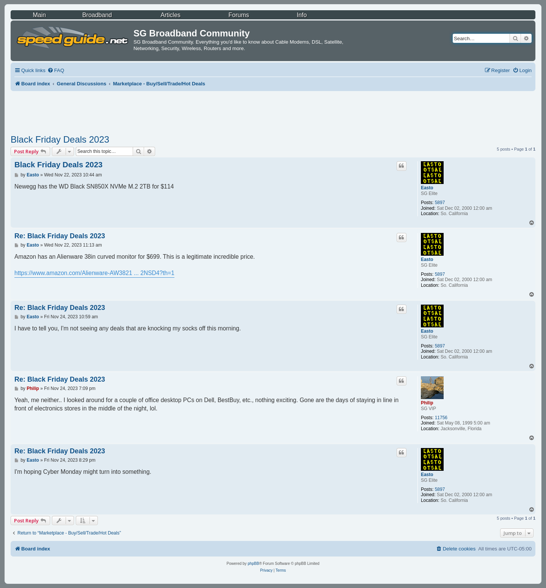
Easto (427, 187)
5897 (440, 202)
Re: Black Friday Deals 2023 (59, 236)
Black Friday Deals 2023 (60, 139)
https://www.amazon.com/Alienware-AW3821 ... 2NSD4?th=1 (94, 273)
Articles (170, 15)
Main (39, 15)
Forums (239, 15)
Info (302, 15)
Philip (427, 403)
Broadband (97, 15)
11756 (441, 417)
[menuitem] (55, 70)
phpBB (253, 563)
